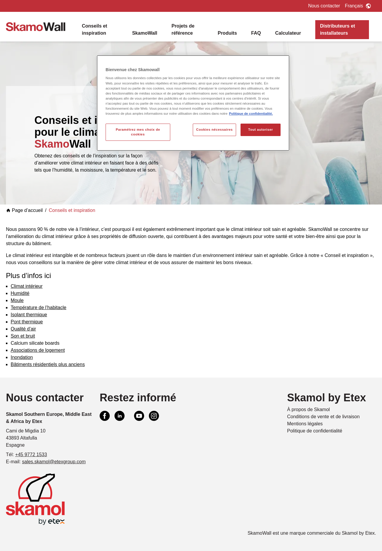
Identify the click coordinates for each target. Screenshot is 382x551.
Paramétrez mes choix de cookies (138, 132)
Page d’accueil (24, 210)
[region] (193, 103)
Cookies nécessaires (214, 129)
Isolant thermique (29, 314)
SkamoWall (144, 33)
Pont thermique (27, 321)
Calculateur (288, 33)
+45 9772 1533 (31, 454)
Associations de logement (38, 350)
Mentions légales (305, 423)
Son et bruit (23, 335)
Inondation (22, 357)
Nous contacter (324, 5)
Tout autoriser (260, 129)
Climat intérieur (27, 286)
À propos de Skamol (308, 409)
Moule (17, 300)
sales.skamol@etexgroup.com (54, 461)
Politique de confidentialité (314, 430)
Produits (227, 33)
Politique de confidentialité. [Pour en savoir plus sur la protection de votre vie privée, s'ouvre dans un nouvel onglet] (251, 113)
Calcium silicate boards (35, 343)
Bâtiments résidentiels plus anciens (48, 364)
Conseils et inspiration (94, 29)
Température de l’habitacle (38, 307)
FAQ (256, 33)
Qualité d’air (23, 328)
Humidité (20, 293)
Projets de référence (182, 29)
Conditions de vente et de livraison (323, 416)
